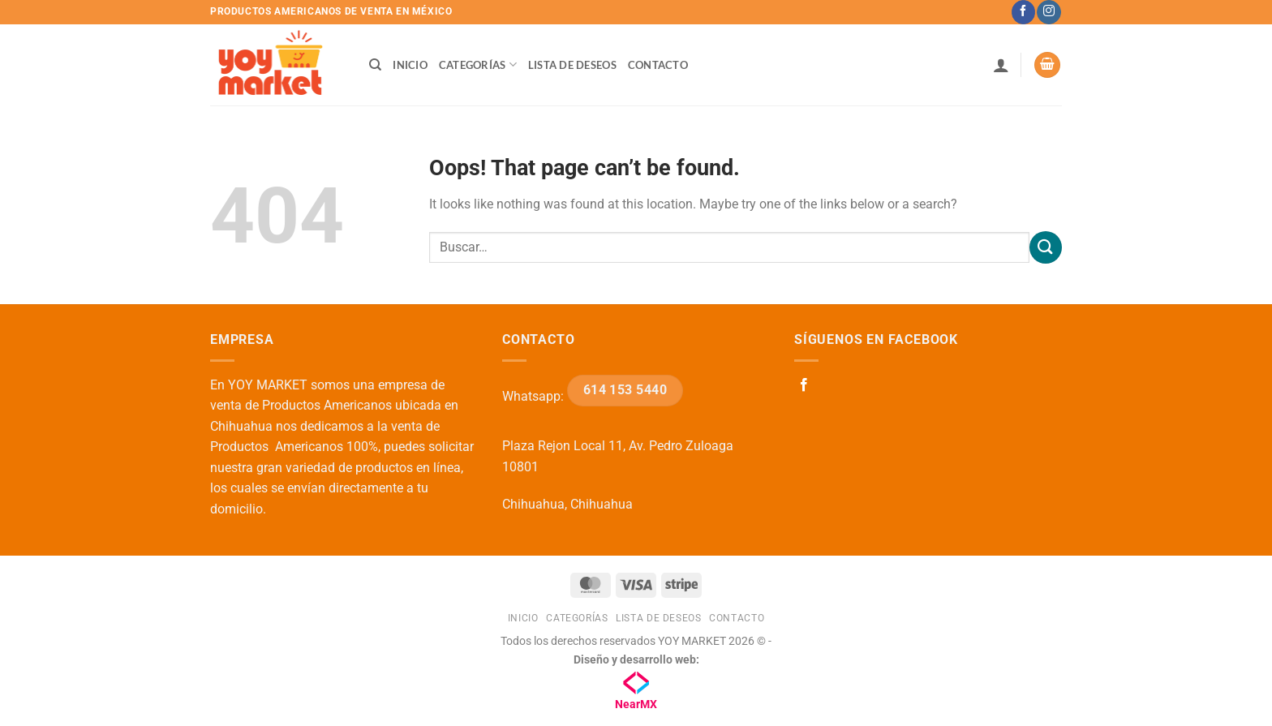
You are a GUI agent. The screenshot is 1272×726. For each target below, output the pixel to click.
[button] (1001, 65)
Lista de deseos (572, 64)
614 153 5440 (625, 390)
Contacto (658, 64)
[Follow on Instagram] (1048, 12)
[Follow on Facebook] (1023, 12)
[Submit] (1045, 247)
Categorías (478, 64)
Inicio (410, 64)
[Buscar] (375, 64)
